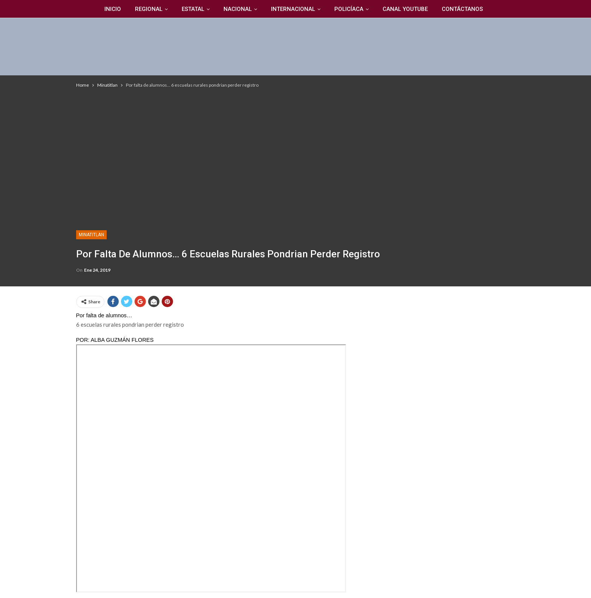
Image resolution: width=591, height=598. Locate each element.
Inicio (112, 9)
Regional (148, 9)
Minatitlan (91, 234)
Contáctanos (462, 9)
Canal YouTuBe (405, 9)
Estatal (193, 9)
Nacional (238, 9)
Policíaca (348, 9)
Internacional (293, 9)
